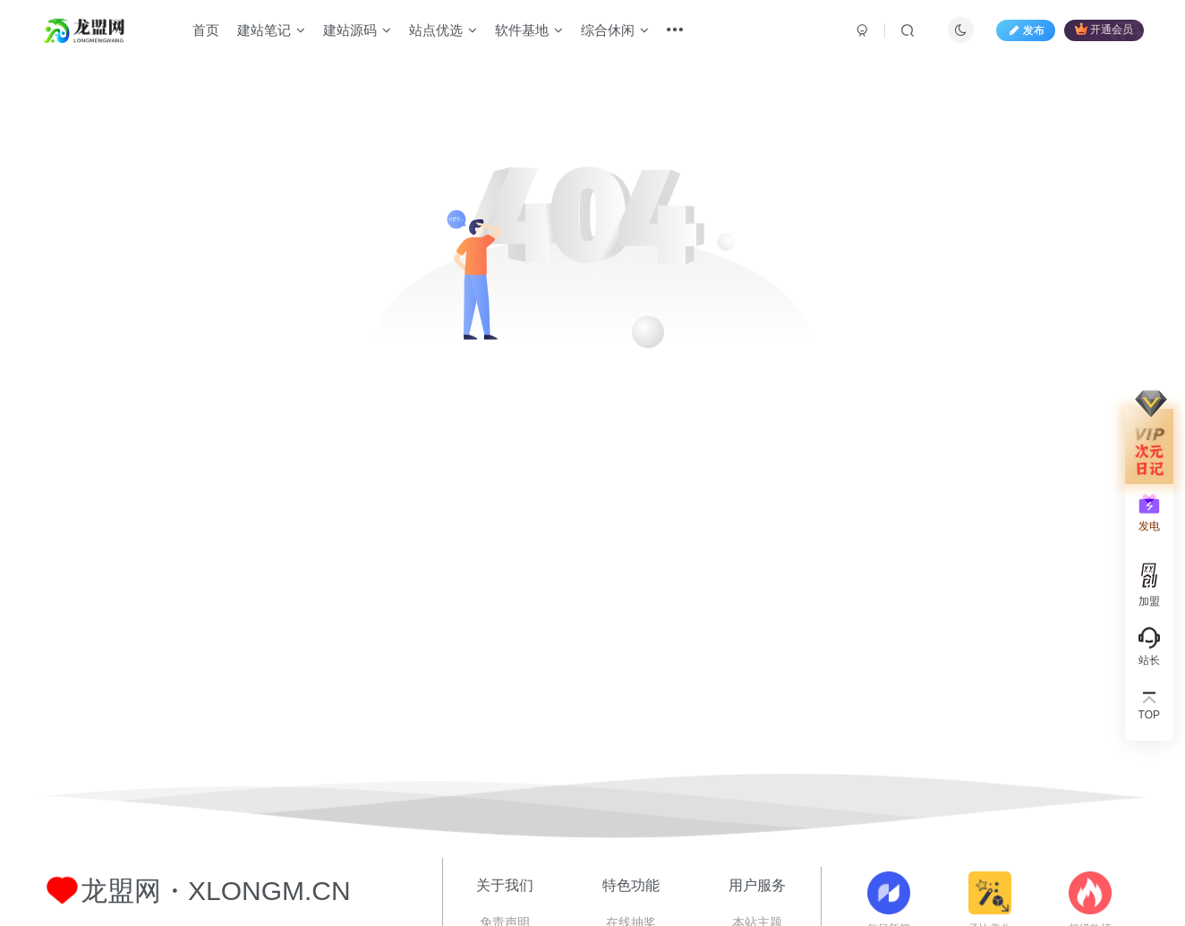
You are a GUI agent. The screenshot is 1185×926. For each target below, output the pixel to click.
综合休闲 (615, 30)
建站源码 (357, 30)
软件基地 (529, 30)
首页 (205, 30)
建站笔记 (271, 30)
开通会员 (1104, 29)
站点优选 (443, 30)
